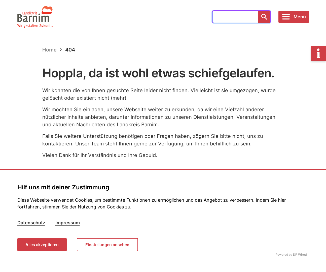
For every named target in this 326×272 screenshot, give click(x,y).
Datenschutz (31, 222)
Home (49, 50)
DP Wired (300, 254)
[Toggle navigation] (293, 17)
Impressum (67, 222)
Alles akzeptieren (42, 244)
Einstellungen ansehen (107, 244)
